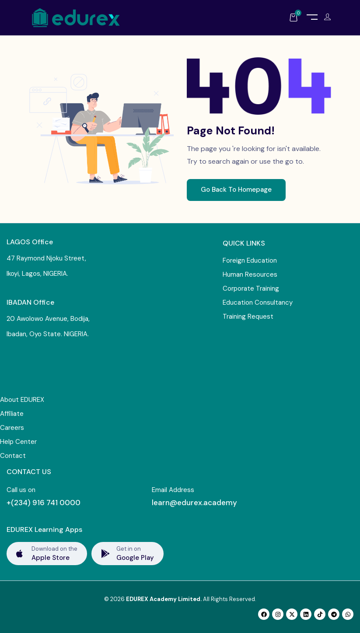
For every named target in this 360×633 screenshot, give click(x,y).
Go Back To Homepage (236, 189)
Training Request (248, 316)
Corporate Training (251, 288)
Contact (13, 455)
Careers (12, 427)
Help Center (18, 441)
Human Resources (250, 274)
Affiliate (12, 413)
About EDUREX (22, 399)
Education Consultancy (258, 302)
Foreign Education (250, 260)
